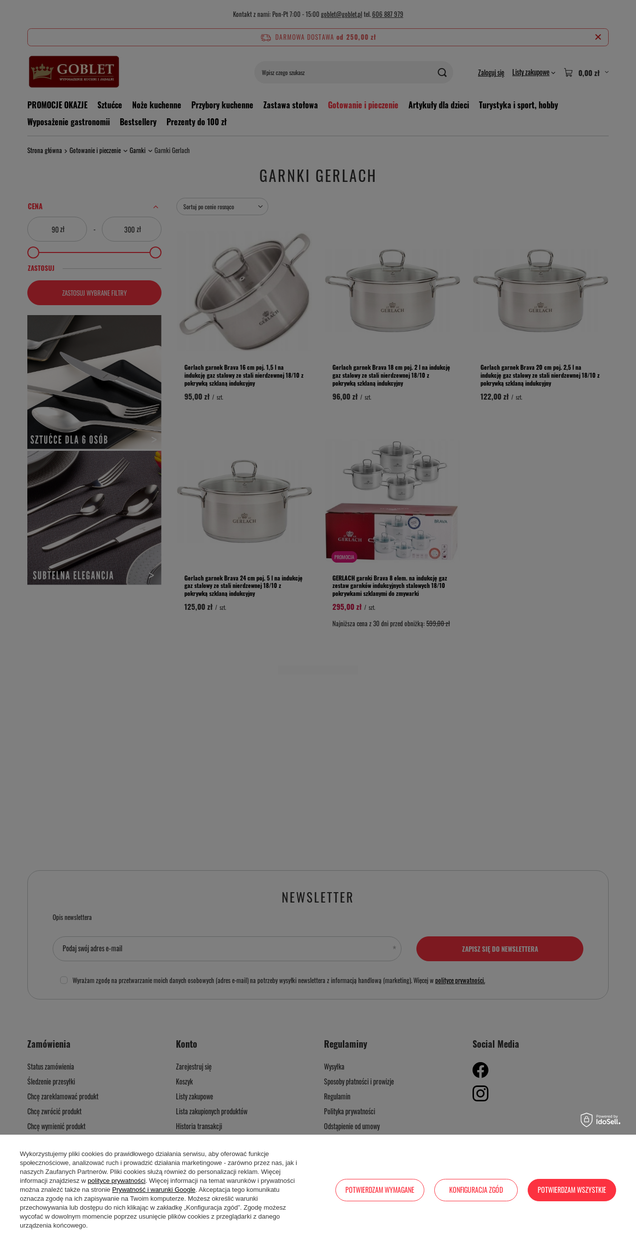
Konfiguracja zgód (476, 1189)
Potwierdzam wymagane (379, 1189)
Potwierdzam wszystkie (572, 1189)
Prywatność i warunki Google (154, 1189)
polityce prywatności (117, 1180)
